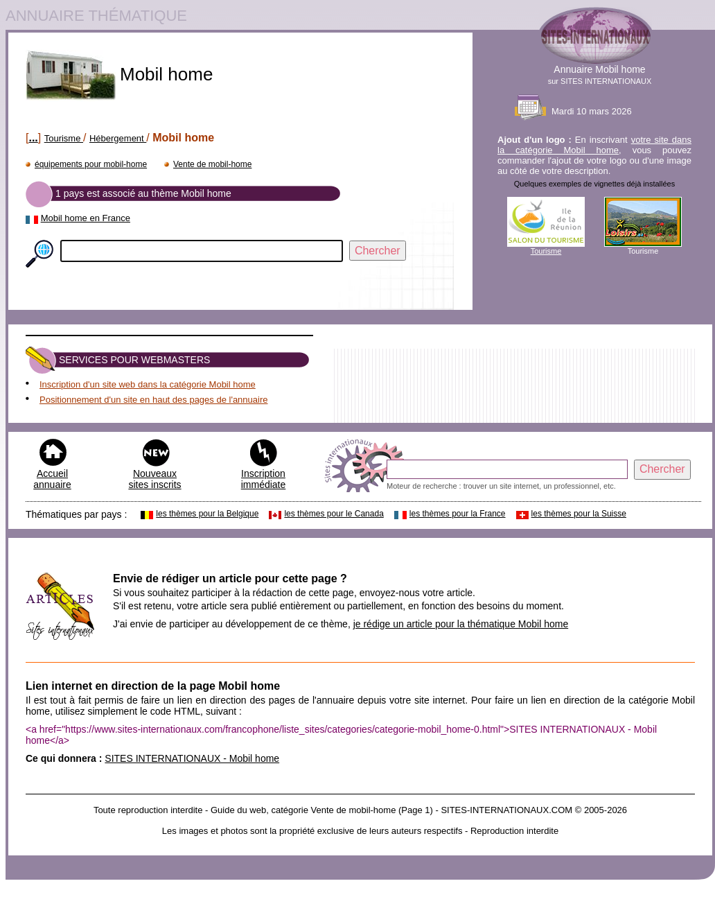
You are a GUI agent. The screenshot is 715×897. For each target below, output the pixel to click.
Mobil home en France (85, 218)
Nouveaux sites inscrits (154, 479)
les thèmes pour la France (457, 514)
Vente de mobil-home (212, 164)
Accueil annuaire (52, 479)
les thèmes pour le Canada (333, 514)
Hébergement (117, 138)
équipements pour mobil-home (91, 164)
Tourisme (63, 138)
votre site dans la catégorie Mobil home (594, 144)
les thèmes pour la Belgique (207, 514)
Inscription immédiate (263, 479)
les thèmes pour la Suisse (578, 514)
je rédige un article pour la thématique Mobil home (461, 623)
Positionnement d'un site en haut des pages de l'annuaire (153, 399)
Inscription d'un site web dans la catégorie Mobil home (147, 384)
